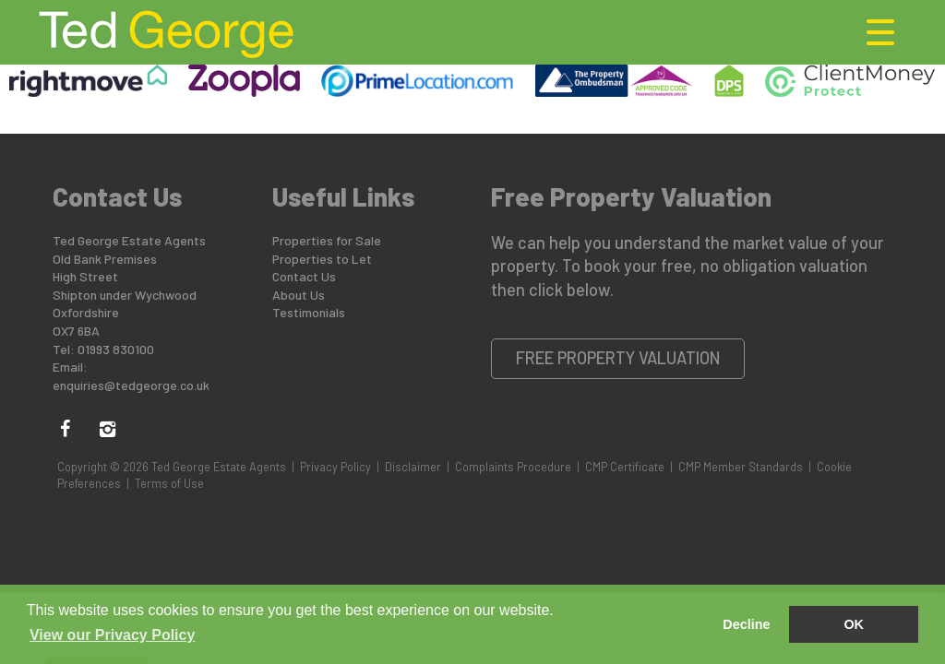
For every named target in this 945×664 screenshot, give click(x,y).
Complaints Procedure (513, 466)
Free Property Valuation (618, 358)
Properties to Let (322, 259)
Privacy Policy (335, 466)
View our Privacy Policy (112, 635)
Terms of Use (169, 483)
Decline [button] (746, 624)
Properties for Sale (326, 240)
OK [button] (853, 624)
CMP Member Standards (740, 466)
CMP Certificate (624, 466)
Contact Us (304, 276)
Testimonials (308, 312)
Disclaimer (413, 466)
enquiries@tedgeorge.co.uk (131, 385)
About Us (298, 294)
